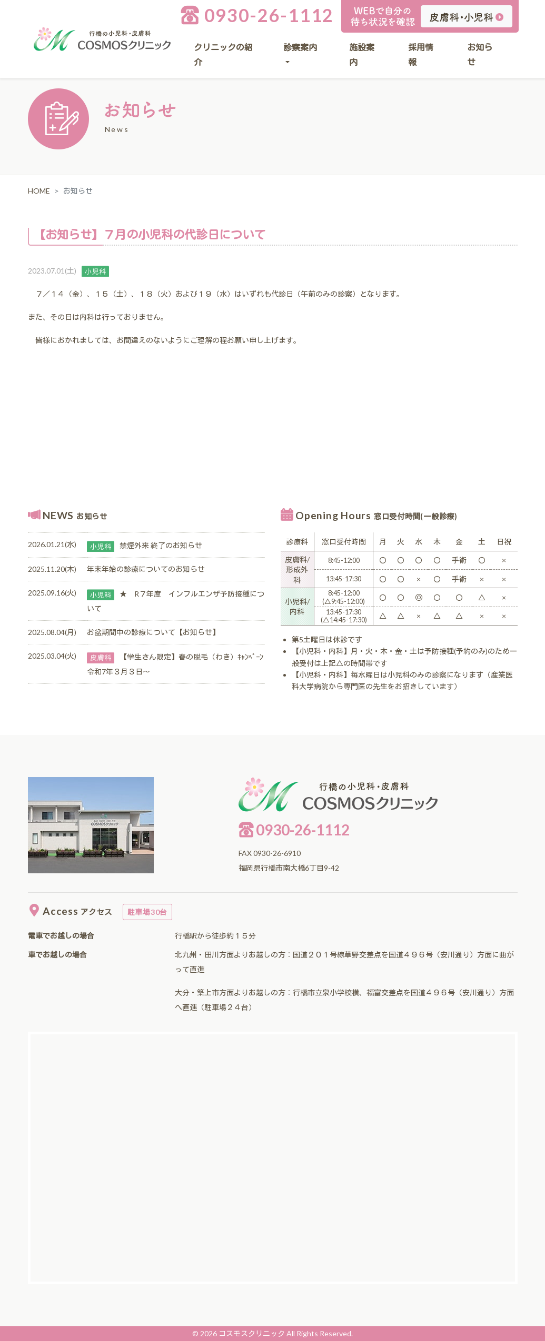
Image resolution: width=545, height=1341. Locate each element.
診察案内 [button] (300, 47)
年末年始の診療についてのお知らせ (146, 568)
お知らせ (479, 54)
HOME (39, 190)
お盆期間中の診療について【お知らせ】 (153, 632)
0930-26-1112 (257, 15)
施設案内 (361, 54)
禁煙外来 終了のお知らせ (161, 545)
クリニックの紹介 (223, 54)
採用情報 (420, 54)
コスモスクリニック (252, 1333)
